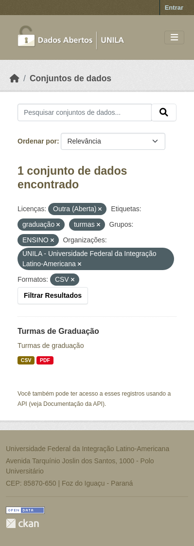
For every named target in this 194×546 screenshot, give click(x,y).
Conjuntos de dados (70, 78)
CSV (26, 360)
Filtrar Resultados (53, 295)
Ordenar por (37, 141)
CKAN (22, 523)
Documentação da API (73, 403)
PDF (45, 360)
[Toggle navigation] (174, 38)
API (22, 403)
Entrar (174, 7)
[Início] (14, 78)
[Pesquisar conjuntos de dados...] (85, 112)
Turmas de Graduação (58, 331)
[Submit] (163, 112)
